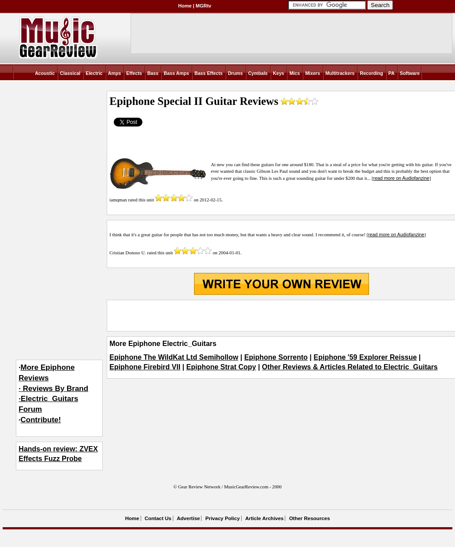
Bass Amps (176, 73)
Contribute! (41, 420)
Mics (294, 73)
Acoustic (45, 73)
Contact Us (158, 518)
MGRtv (203, 5)
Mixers (312, 73)
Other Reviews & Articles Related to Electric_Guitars (350, 367)
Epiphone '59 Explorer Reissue (365, 357)
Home (185, 5)
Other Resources (309, 518)
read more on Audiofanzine (401, 178)
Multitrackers (339, 73)
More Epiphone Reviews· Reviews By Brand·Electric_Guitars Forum (53, 388)
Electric (94, 73)
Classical (70, 73)
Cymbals (258, 73)
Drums (235, 73)
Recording (371, 73)
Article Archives (264, 518)
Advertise (188, 518)
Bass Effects (208, 73)
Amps (114, 73)
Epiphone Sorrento (276, 357)
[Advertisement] (281, 315)
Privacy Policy (222, 518)
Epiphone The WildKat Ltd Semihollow (173, 357)
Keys (278, 73)
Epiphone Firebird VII (144, 367)
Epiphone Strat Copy (221, 367)
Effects (134, 73)
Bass (152, 73)
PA (391, 73)
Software (410, 73)
